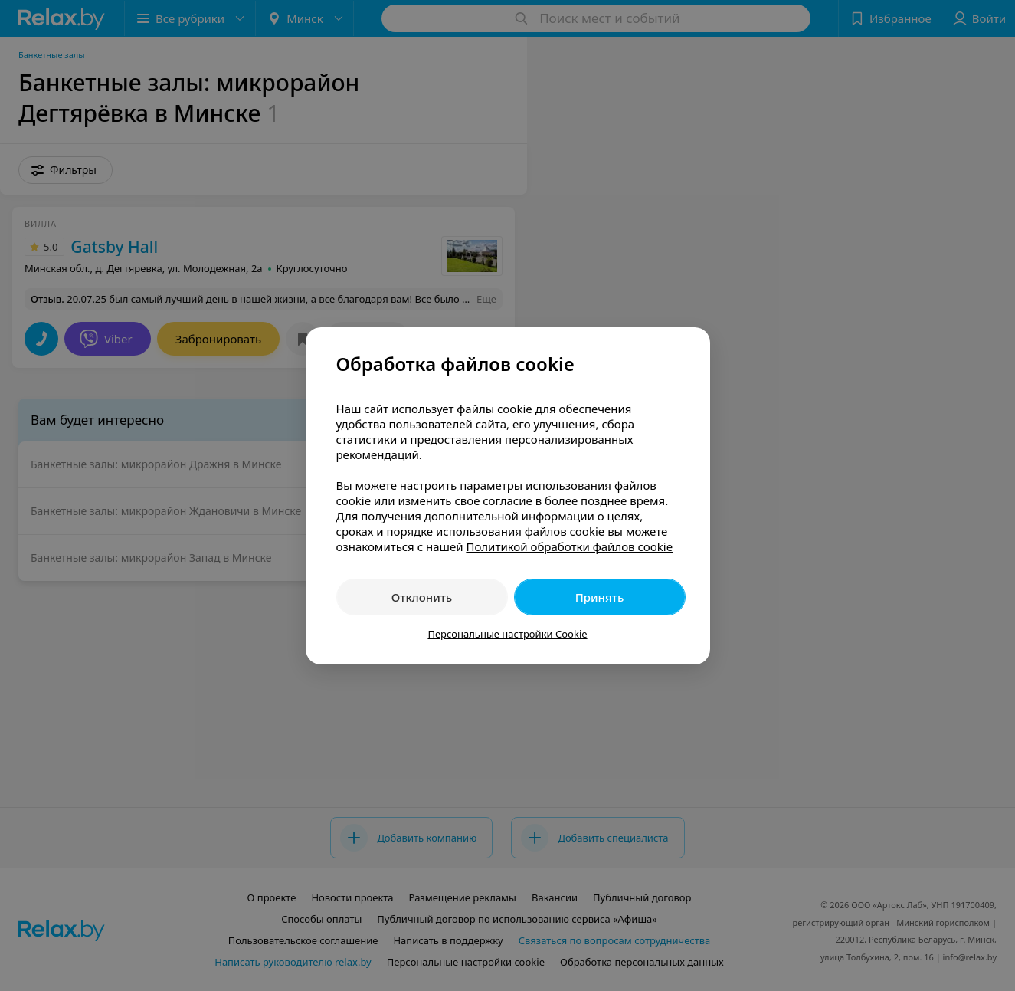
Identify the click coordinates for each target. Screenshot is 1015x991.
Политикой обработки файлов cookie (569, 546)
